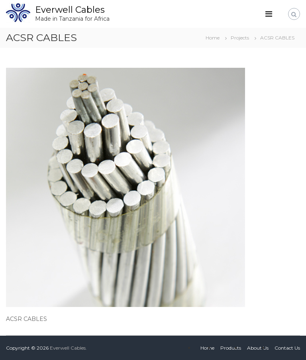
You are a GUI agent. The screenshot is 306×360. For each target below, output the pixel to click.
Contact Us (287, 348)
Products (230, 348)
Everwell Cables (70, 9)
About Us (258, 348)
